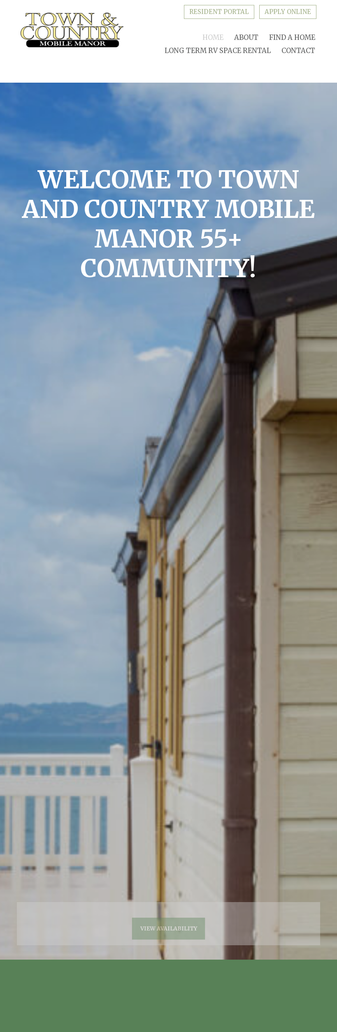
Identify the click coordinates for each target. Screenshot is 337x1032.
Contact (298, 50)
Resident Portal (219, 12)
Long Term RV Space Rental (218, 50)
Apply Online (288, 12)
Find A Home (292, 37)
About (246, 37)
